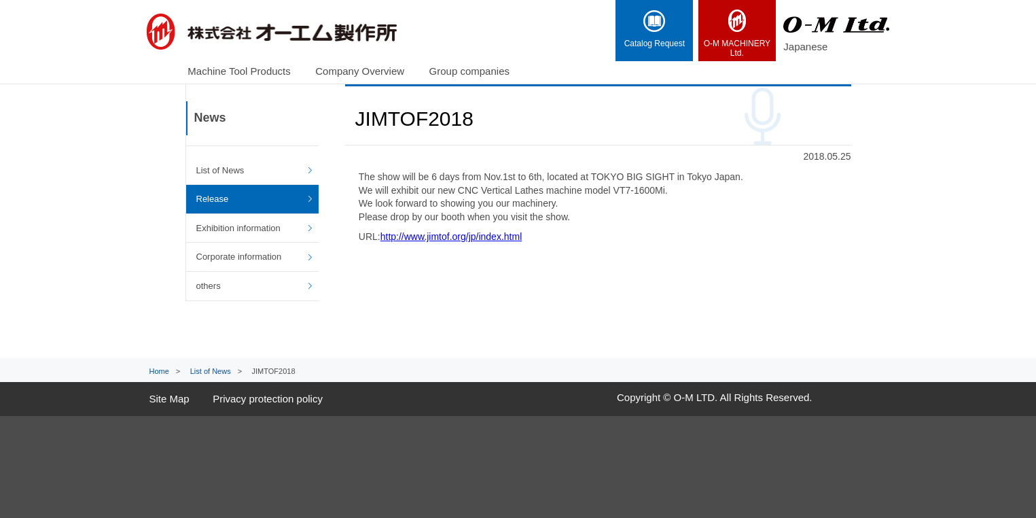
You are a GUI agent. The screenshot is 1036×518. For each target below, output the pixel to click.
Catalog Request (654, 29)
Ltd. (737, 34)
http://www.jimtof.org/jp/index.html (451, 236)
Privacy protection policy (268, 398)
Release (212, 199)
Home (159, 371)
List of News (220, 170)
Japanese (805, 46)
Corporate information (239, 257)
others (208, 286)
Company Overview (359, 71)
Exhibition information (238, 228)
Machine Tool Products (238, 71)
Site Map (169, 398)
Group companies (469, 71)
